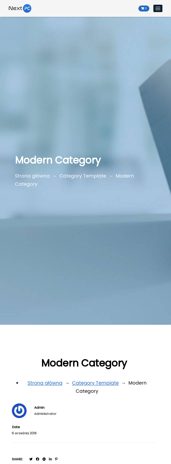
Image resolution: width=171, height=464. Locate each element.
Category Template (82, 176)
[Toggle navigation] (157, 8)
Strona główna (32, 176)
